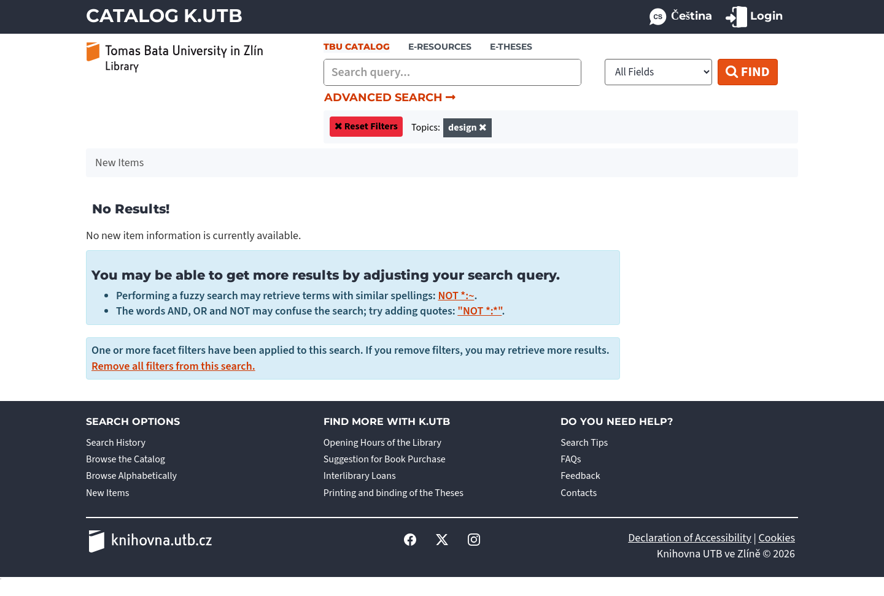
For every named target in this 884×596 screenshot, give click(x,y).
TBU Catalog (357, 46)
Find (747, 72)
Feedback (580, 476)
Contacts (578, 493)
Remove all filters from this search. (173, 366)
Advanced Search (390, 97)
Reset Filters (371, 126)
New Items (107, 493)
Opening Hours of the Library (382, 442)
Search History (115, 442)
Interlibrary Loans (360, 476)
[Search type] (658, 72)
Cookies (776, 538)
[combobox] (452, 72)
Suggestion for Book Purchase (385, 459)
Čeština (680, 17)
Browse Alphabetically (131, 476)
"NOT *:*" (479, 311)
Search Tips (584, 442)
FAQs (570, 459)
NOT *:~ (456, 296)
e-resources (439, 46)
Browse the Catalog (125, 459)
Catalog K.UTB (164, 15)
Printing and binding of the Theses (393, 493)
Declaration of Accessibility (689, 538)
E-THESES (511, 46)
